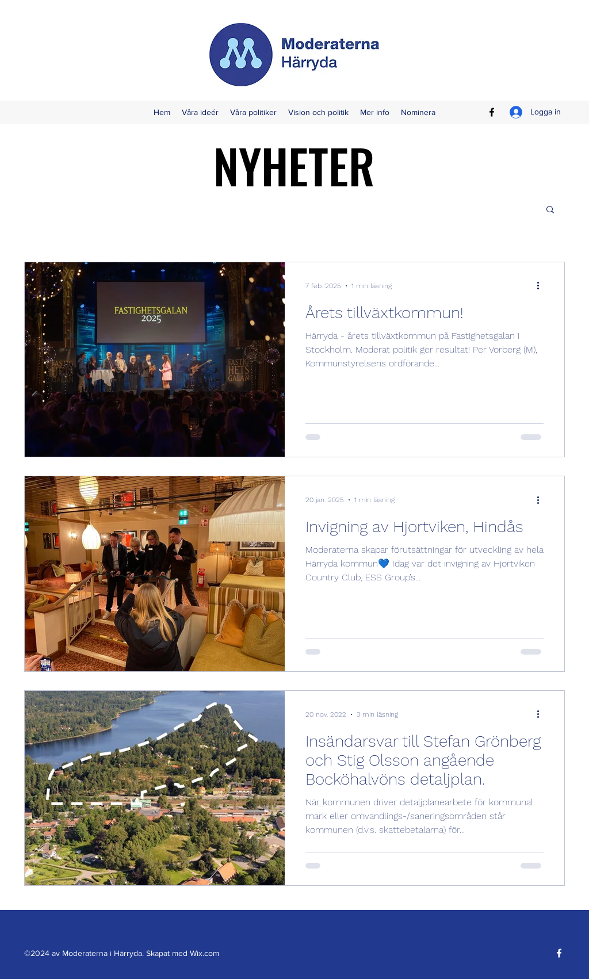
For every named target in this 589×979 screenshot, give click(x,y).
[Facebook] (492, 112)
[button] (550, 210)
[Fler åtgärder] (542, 286)
